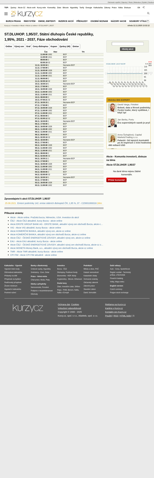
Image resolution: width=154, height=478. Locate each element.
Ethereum (78, 279)
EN (139, 8)
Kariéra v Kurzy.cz (114, 308)
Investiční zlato (68, 287)
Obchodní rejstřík (114, 2)
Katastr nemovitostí (91, 272)
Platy (48, 280)
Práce (114, 8)
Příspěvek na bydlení (12, 279)
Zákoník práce (89, 286)
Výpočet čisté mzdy (12, 269)
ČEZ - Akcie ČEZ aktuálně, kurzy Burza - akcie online (36, 220)
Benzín (70, 290)
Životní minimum (10, 286)
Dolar (47, 272)
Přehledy (82, 21)
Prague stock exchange (119, 293)
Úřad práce (35, 280)
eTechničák (120, 275)
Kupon (54, 46)
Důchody (34, 294)
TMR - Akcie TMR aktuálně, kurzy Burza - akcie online (36, 251)
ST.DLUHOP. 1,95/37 (46, 25)
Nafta (76, 290)
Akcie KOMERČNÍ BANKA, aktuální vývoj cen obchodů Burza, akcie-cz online (48, 234)
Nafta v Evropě (63, 293)
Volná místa (42, 276)
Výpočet (18, 266)
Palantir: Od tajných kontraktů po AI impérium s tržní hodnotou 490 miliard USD (129, 143)
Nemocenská (36, 287)
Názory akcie (118, 21)
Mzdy (74, 276)
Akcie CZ (21, 8)
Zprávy (13, 8)
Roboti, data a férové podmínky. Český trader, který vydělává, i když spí (134, 110)
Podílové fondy (71, 272)
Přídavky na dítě (10, 276)
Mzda (42, 280)
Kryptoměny (62, 279)
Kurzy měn (41, 8)
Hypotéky (74, 8)
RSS (116, 315)
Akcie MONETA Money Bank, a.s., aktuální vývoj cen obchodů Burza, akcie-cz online (51, 248)
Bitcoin (66, 8)
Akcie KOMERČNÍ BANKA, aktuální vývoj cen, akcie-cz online (40, 231)
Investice (15, 25)
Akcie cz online (31, 25)
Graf (28, 46)
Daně (86, 293)
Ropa (59, 290)
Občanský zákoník (91, 282)
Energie (89, 8)
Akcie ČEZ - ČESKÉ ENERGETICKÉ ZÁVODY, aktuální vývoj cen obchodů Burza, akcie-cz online (57, 244)
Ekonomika (61, 276)
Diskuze (127, 8)
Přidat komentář (116, 180)
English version (116, 286)
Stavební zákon (90, 289)
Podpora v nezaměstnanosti (42, 291)
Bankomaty (43, 266)
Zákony (107, 8)
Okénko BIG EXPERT (118, 100)
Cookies (75, 304)
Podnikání (88, 266)
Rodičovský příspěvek (13, 282)
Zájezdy (124, 2)
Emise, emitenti (47, 21)
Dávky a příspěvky (38, 284)
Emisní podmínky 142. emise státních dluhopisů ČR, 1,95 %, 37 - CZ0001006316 (57, 203)
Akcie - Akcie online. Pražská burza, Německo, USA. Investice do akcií (44, 217)
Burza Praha (13, 21)
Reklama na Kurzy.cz (115, 304)
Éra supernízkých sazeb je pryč (133, 123)
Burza (59, 269)
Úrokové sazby (36, 269)
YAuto (130, 2)
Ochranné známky (91, 279)
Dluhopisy (61, 272)
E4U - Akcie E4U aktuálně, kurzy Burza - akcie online (36, 241)
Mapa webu (119, 282)
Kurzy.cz (7, 25)
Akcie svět (31, 8)
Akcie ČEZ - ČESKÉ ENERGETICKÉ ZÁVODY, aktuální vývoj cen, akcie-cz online (50, 238)
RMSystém (29, 21)
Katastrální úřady (90, 276)
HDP (69, 276)
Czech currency (116, 289)
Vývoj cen (19, 46)
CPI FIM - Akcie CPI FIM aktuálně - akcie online (33, 255)
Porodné (45, 287)
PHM (65, 290)
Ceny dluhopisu (40, 46)
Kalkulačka (98, 8)
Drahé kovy (62, 283)
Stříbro (77, 287)
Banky (33, 266)
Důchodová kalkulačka (13, 272)
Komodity (51, 8)
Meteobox (137, 2)
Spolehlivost (125, 269)
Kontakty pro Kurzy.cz (115, 312)
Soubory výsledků (140, 21)
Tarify (81, 8)
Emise (76, 46)
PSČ (97, 269)
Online (9, 46)
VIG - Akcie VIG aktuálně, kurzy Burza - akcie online (35, 227)
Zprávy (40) (64, 46)
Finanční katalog (116, 278)
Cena (117, 269)
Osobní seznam (99, 21)
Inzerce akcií (65, 21)
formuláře (92, 293)
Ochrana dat (64, 304)
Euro (42, 272)
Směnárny (35, 272)
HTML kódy (125, 315)
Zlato (59, 8)
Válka (120, 8)
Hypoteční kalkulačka (12, 289)
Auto (112, 269)
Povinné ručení (10, 293)
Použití (108, 315)
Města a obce (89, 269)
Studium (151, 2)
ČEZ (65, 269)
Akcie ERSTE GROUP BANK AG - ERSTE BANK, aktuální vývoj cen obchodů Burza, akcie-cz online (57, 224)
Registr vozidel (116, 272)
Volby (112, 282)
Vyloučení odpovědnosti (69, 308)
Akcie (22, 25)
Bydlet (144, 2)
